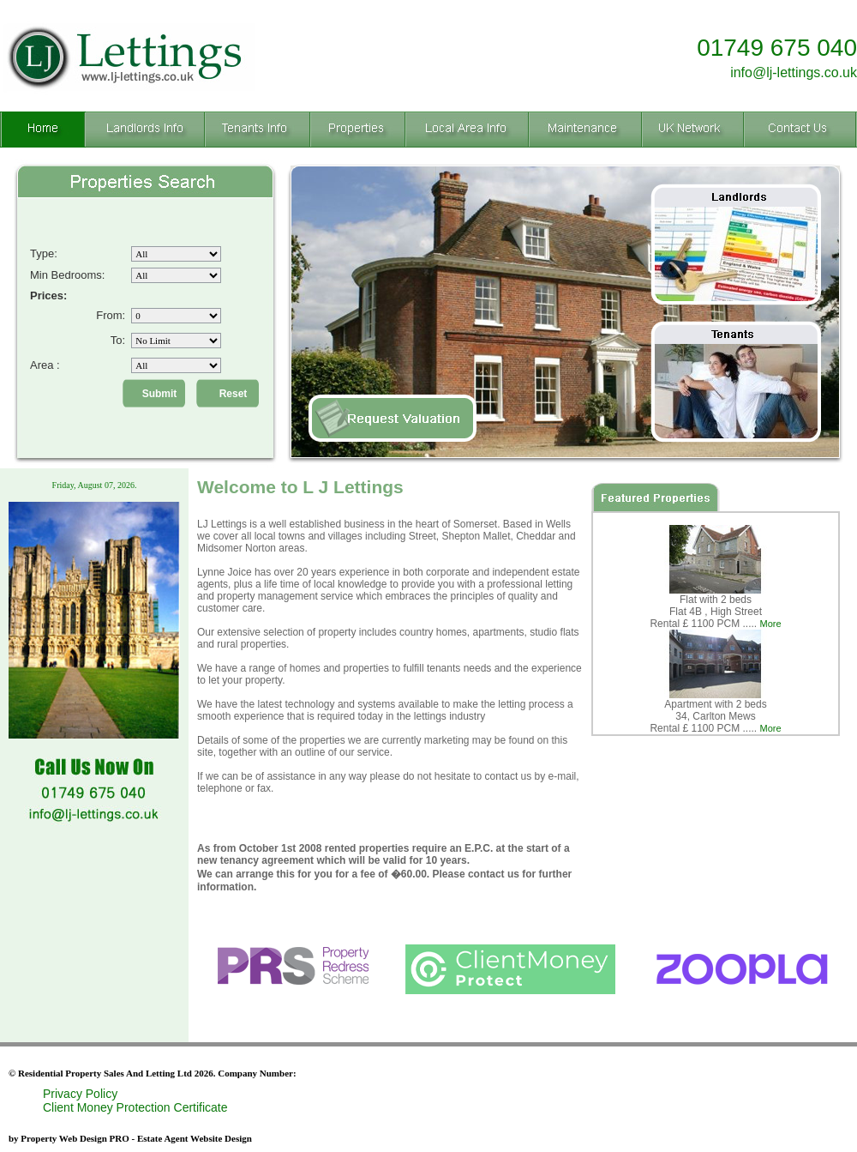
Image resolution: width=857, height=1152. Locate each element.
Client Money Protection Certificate (135, 1107)
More (771, 623)
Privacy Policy (80, 1094)
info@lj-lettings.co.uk (793, 72)
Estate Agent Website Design (194, 1138)
